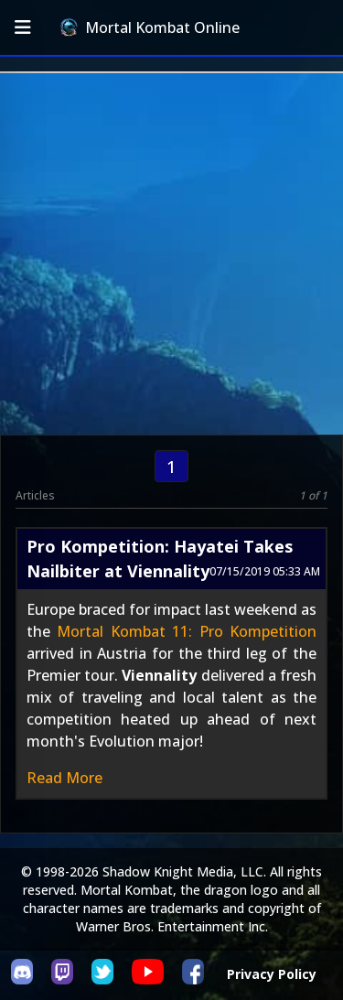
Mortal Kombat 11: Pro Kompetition (186, 631)
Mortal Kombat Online (150, 27)
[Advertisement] (171, 253)
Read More (64, 778)
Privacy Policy (271, 974)
